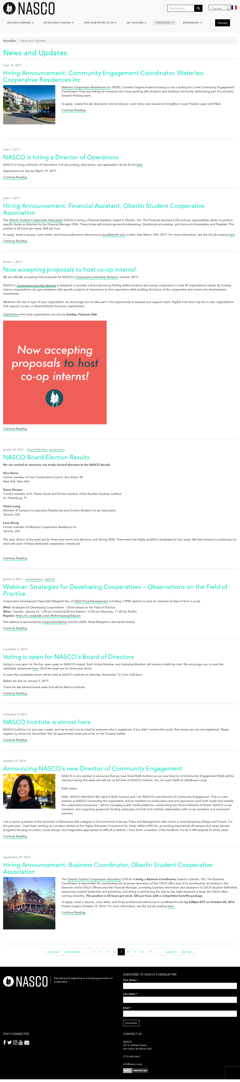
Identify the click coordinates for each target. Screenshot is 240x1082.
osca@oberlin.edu (113, 234)
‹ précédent (72, 952)
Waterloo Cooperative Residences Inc (86, 87)
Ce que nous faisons (58, 22)
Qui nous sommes (20, 22)
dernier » (188, 952)
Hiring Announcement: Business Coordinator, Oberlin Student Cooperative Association (108, 868)
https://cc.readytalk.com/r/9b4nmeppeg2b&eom (48, 616)
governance (57, 449)
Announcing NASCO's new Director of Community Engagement (92, 768)
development (34, 579)
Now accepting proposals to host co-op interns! (69, 269)
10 (142, 952)
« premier (52, 952)
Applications (11, 314)
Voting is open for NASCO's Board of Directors (68, 656)
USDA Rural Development (91, 601)
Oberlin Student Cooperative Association (36, 220)
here (139, 165)
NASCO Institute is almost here (47, 722)
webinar (50, 579)
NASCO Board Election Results (46, 457)
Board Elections (37, 449)
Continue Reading (73, 110)
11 (151, 952)
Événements (192, 22)
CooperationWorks (54, 622)
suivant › (171, 952)
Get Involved (136, 22)
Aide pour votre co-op (100, 22)
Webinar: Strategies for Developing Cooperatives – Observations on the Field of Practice (115, 590)
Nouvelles (164, 22)
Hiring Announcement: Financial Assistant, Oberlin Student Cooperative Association (104, 209)
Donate (222, 23)
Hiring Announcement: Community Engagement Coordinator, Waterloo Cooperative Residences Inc (103, 76)
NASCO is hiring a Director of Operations (61, 157)
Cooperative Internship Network (97, 277)
